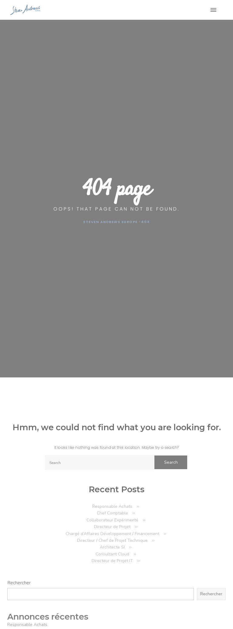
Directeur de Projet (112, 527)
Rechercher (19, 583)
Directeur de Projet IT (112, 561)
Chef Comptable (112, 513)
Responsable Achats (112, 506)
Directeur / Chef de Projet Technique (112, 540)
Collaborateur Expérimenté (112, 520)
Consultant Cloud (112, 554)
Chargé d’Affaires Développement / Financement (112, 534)
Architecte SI (112, 547)
